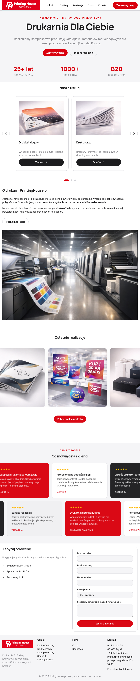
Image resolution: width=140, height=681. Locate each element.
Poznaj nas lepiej (15, 222)
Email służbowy (84, 566)
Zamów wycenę (125, 5)
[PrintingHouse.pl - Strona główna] (21, 5)
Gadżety (64, 5)
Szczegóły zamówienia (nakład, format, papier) (99, 603)
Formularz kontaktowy (119, 669)
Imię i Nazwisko (84, 554)
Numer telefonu (84, 578)
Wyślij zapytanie (105, 624)
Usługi (51, 5)
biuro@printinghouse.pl (120, 656)
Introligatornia (45, 659)
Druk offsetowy (45, 645)
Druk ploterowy (45, 652)
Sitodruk (42, 656)
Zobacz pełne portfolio (70, 420)
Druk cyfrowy (44, 648)
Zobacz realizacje (83, 52)
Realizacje (78, 5)
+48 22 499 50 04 (117, 652)
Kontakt (102, 5)
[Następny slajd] (134, 133)
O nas (91, 5)
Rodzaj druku (83, 591)
